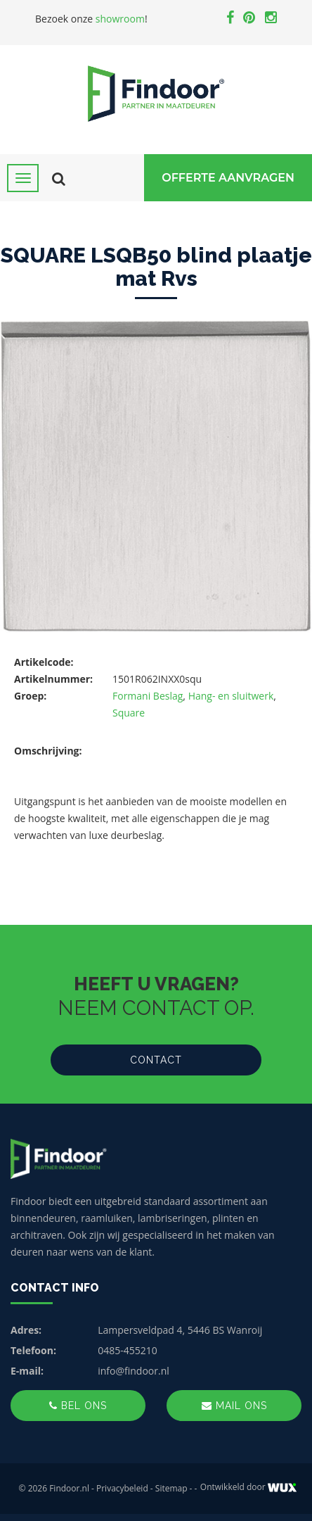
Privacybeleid (122, 1488)
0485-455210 (127, 1350)
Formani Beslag (147, 695)
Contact (156, 1060)
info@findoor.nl (133, 1370)
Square (128, 712)
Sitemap (171, 1488)
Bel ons (78, 1405)
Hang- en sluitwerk (231, 695)
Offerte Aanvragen (228, 177)
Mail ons (234, 1405)
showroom (120, 18)
